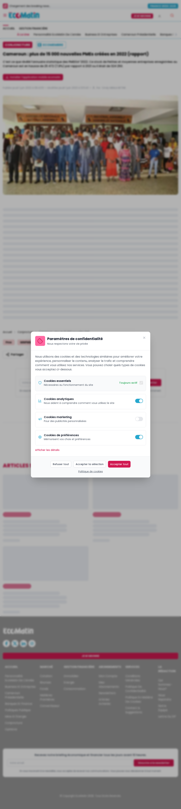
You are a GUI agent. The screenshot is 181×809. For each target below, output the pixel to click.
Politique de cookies (90, 471)
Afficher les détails (47, 450)
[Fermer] (144, 338)
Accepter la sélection (90, 464)
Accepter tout (119, 464)
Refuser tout (61, 464)
